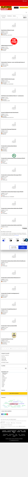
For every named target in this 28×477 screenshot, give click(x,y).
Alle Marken (3, 374)
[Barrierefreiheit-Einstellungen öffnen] (26, 239)
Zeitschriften (9, 435)
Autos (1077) (3, 356)
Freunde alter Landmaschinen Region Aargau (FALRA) (12, 191)
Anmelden (25, 1)
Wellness (6, 402)
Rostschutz (10, 405)
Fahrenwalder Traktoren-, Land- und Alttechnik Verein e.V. (13, 62)
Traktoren (6, 31)
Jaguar (6, 406)
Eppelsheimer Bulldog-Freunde (7, 30)
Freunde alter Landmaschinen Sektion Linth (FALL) (11, 225)
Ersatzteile (21, 403)
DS (8, 406)
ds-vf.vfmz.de (16, 235)
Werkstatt (18, 400)
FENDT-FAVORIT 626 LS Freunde (7, 79)
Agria (2, 375)
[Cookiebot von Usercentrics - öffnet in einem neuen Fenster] (23, 228)
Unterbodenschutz (6, 407)
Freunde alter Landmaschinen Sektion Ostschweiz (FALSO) (13, 158)
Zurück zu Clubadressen (5, 355)
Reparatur (13, 406)
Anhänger (3, 380)
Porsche (11, 400)
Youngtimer (16, 401)
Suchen (16, 7)
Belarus (3, 384)
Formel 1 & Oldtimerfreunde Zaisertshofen (9, 112)
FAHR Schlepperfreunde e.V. (7, 45)
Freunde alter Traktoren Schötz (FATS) (9, 325)
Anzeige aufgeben (23, 7)
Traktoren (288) (3, 359)
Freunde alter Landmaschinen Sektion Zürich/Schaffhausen (13, 260)
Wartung (23, 405)
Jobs (14, 432)
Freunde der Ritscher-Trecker (7, 339)
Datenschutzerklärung (6, 431)
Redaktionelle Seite (22, 435)
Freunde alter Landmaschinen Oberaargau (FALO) (11, 174)
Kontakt (18, 431)
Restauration (7, 403)
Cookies (14, 436)
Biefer (2, 385)
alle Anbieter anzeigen (4, 362)
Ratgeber (4, 435)
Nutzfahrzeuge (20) (4, 360)
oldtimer (14, 403)
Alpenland (3, 379)
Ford (21, 402)
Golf (9, 404)
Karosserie (21, 401)
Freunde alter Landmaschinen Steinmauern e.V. (11, 277)
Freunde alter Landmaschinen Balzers (9, 145)
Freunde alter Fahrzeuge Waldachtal (8, 129)
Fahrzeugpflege (17, 405)
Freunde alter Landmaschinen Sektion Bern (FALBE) (11, 208)
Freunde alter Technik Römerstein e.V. (9, 309)
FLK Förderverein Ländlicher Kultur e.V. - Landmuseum (12, 95)
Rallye (4, 406)
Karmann (22, 406)
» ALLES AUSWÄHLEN (22, 247)
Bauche (3, 381)
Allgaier (3, 376)
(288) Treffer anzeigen (14, 393)
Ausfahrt (4, 405)
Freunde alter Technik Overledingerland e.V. (10, 293)
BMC (2, 386)
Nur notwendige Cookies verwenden (14, 247)
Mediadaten (23, 431)
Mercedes (10, 401)
